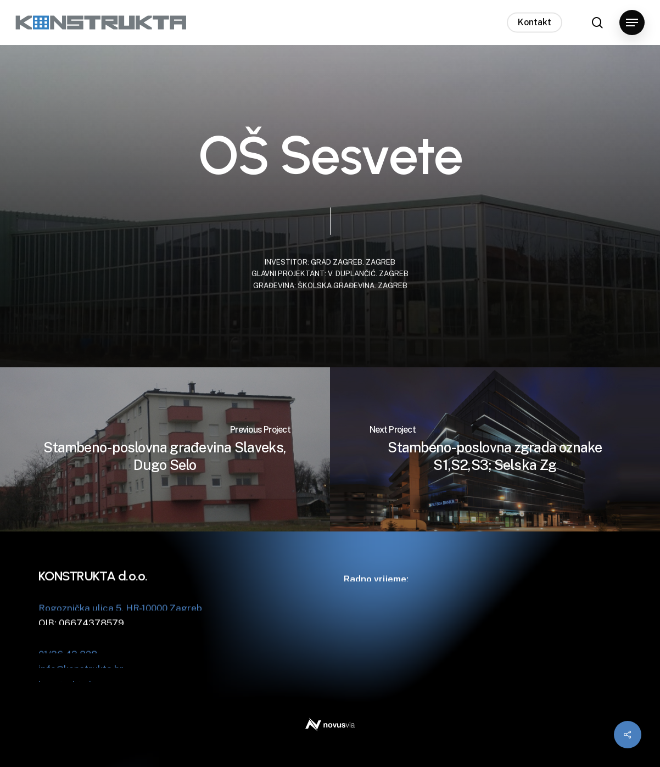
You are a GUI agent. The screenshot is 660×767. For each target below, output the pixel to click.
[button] (632, 23)
